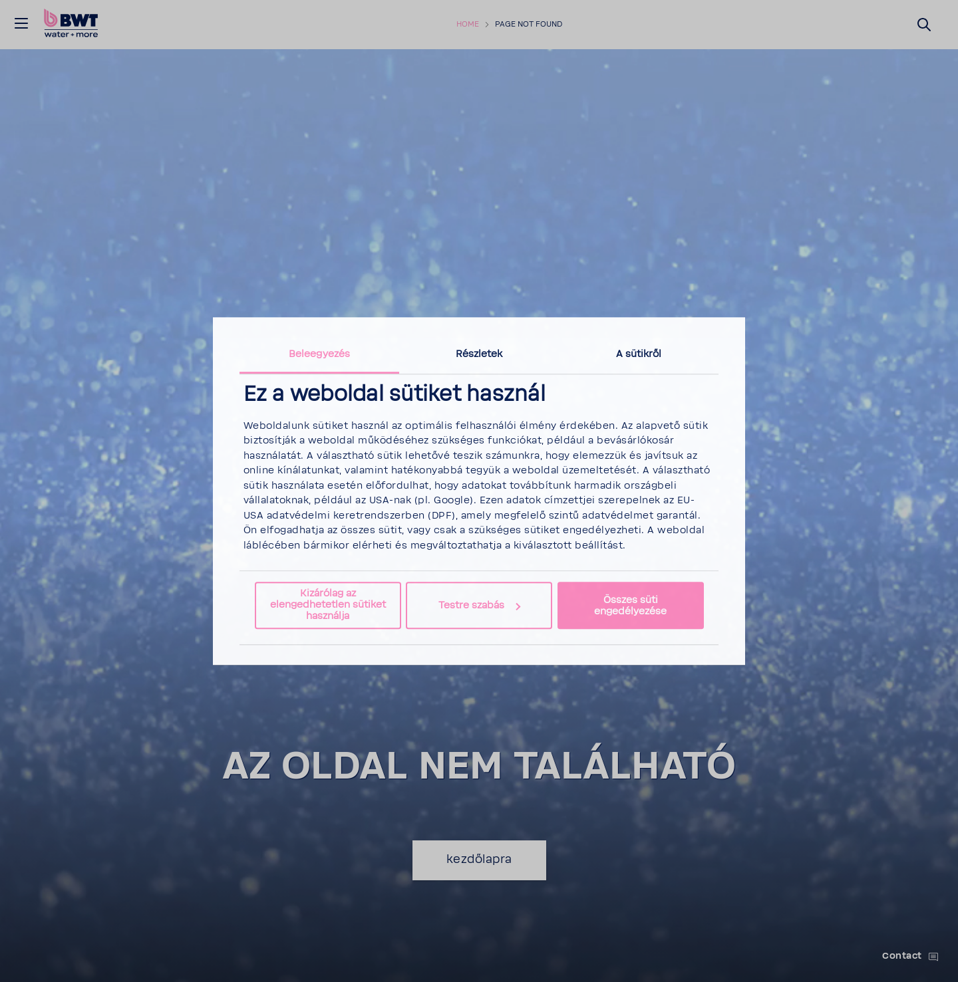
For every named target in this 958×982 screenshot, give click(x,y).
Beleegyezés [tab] (319, 354)
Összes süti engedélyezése (630, 605)
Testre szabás (479, 605)
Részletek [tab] (479, 354)
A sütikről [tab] (639, 354)
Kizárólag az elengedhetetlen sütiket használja (328, 605)
